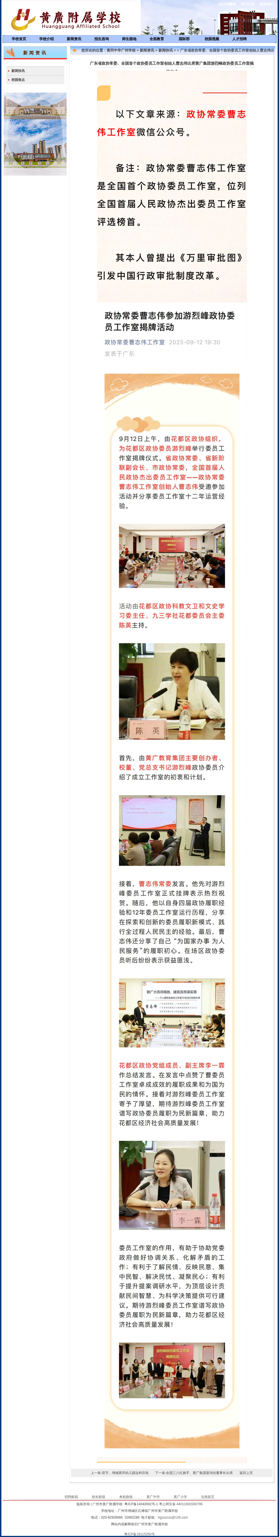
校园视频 (212, 39)
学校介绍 (46, 39)
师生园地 (129, 39)
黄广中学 (153, 1497)
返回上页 (246, 1473)
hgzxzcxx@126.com (173, 1517)
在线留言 (207, 1497)
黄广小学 (180, 1497)
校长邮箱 (98, 1497)
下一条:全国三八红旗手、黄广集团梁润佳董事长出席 (194, 1473)
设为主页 (247, 4)
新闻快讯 (18, 71)
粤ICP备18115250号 (139, 1534)
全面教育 (157, 39)
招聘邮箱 (71, 1497)
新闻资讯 (74, 39)
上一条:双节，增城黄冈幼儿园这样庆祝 (119, 1473)
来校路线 (126, 1497)
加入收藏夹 (227, 4)
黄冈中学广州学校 (121, 50)
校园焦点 (18, 80)
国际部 (184, 39)
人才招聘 (239, 39)
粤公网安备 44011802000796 (181, 1504)
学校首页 (19, 39)
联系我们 (266, 4)
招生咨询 (101, 39)
